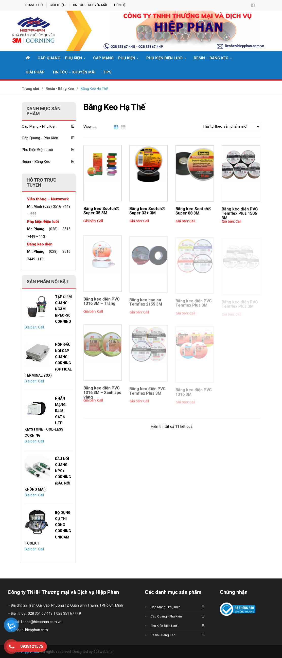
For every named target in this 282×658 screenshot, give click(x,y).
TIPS (107, 72)
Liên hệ (120, 5)
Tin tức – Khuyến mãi (90, 5)
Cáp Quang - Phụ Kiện (49, 138)
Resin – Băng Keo (213, 58)
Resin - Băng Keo (60, 89)
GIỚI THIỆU (57, 5)
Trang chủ (34, 5)
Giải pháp (35, 72)
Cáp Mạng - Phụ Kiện (49, 126)
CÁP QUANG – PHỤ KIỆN (61, 58)
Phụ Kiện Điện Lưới (166, 58)
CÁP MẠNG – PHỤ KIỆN (116, 58)
